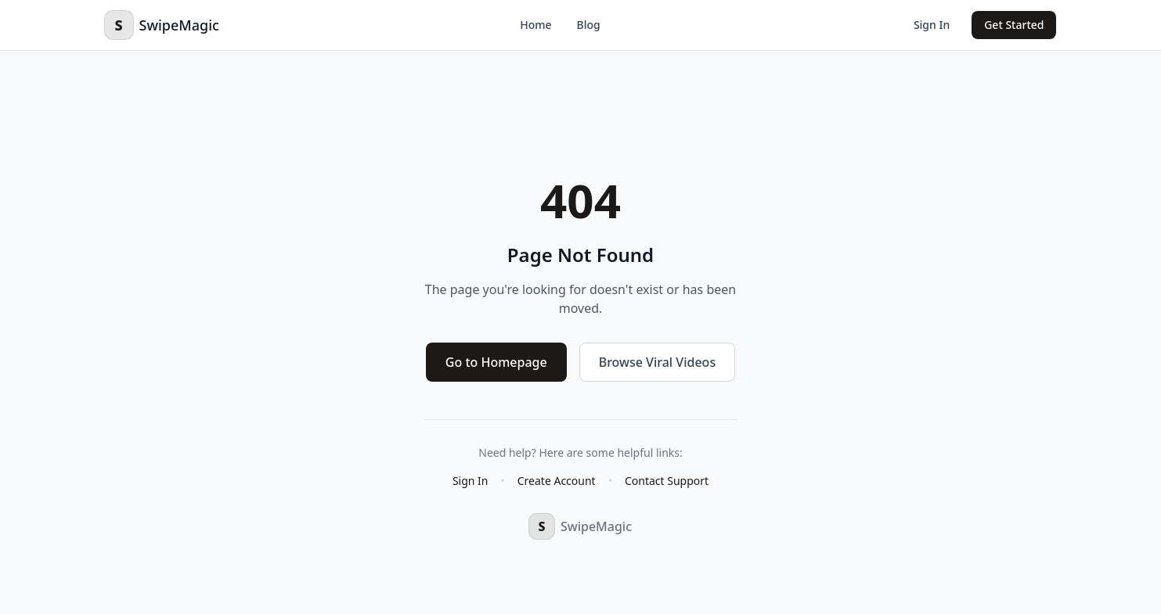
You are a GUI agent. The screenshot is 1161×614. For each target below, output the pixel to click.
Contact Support (666, 480)
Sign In (932, 24)
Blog (588, 24)
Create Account (556, 480)
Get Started (1014, 24)
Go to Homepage (496, 362)
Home (535, 24)
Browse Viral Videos (657, 362)
